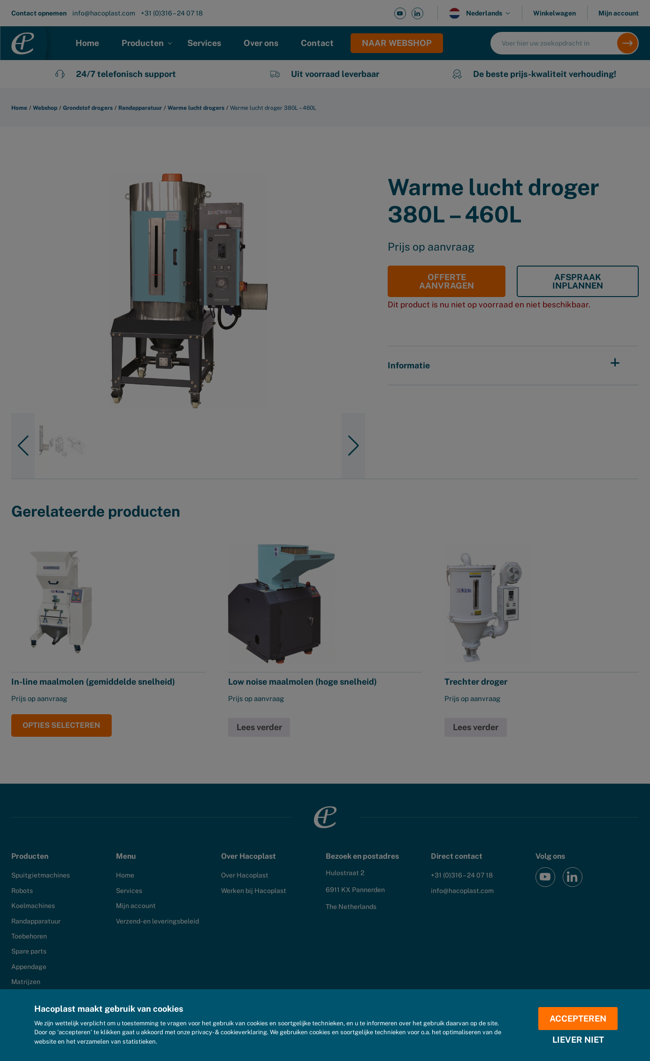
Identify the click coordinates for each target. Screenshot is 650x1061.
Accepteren (578, 1018)
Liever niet (578, 1040)
